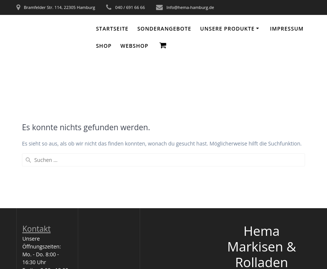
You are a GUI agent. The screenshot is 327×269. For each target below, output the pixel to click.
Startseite (112, 28)
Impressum (287, 28)
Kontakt (36, 228)
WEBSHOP (134, 45)
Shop (104, 45)
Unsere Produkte (227, 28)
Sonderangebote (164, 28)
